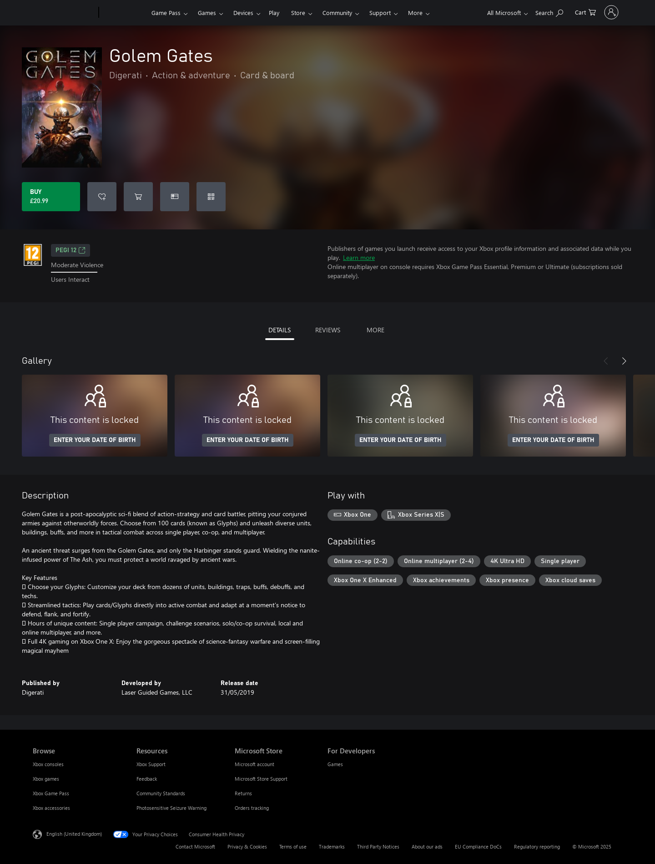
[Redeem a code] (211, 196)
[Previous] (606, 361)
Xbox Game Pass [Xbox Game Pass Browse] (51, 793)
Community (337, 12)
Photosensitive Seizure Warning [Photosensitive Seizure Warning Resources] (171, 808)
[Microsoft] (64, 12)
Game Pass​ (166, 12)
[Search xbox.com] (524, 11)
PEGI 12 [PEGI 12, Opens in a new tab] (70, 250)
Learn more (359, 257)
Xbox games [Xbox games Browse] (46, 779)
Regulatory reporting (537, 846)
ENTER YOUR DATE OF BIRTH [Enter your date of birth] (95, 440)
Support (380, 12)
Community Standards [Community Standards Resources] (160, 793)
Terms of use (293, 846)
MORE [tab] (375, 329)
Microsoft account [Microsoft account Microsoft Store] (254, 764)
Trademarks (332, 846)
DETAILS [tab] (279, 329)
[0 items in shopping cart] (560, 11)
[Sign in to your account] (598, 12)
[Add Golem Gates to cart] (138, 196)
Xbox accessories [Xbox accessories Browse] (51, 808)
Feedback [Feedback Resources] (146, 779)
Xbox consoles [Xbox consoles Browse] (48, 764)
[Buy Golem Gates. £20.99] (51, 196)
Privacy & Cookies (247, 846)
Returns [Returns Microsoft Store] (243, 793)
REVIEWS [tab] (327, 329)
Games (207, 12)
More (415, 12)
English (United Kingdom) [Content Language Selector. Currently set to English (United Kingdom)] (74, 833)
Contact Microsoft (195, 846)
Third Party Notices (378, 846)
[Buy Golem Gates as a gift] (174, 196)
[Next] (624, 361)
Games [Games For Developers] (335, 764)
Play (274, 12)
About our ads (427, 846)
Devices (243, 12)
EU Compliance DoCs (478, 846)
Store (298, 12)
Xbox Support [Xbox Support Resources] (151, 764)
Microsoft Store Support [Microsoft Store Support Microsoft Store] (261, 779)
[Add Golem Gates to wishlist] (101, 196)
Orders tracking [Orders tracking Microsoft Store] (252, 808)
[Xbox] (124, 12)
